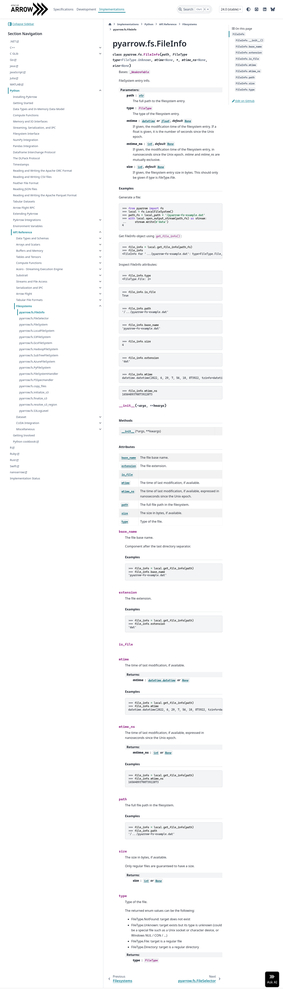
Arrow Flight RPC (24, 217)
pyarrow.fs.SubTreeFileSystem (38, 364)
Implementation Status (25, 487)
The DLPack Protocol (26, 158)
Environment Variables (28, 235)
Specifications (63, 9)
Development (86, 9)
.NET (13, 41)
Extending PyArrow (25, 223)
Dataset (21, 426)
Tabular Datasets (24, 210)
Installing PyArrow (25, 97)
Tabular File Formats (29, 309)
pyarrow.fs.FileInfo (32, 321)
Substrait (22, 284)
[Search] (194, 9)
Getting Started (23, 103)
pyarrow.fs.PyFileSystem (35, 377)
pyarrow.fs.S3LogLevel (33, 420)
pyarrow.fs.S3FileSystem (35, 346)
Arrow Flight (24, 303)
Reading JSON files (25, 194)
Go (12, 60)
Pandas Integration (25, 146)
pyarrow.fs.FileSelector (34, 327)
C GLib (14, 53)
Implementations (111, 9)
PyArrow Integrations (27, 229)
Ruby (13, 463)
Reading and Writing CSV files (32, 181)
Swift (13, 475)
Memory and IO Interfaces (30, 121)
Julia (12, 78)
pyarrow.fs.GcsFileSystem (35, 352)
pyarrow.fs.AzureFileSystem (37, 370)
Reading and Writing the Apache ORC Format (37, 173)
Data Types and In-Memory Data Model (38, 109)
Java (12, 66)
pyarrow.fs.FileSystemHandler (38, 383)
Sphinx (34, 985)
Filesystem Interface (26, 133)
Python (15, 90)
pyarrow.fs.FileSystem (33, 334)
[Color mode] (248, 9)
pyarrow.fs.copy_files (32, 395)
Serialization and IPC (29, 297)
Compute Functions (26, 115)
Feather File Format (25, 187)
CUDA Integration (27, 432)
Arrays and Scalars (28, 254)
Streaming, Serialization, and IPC (34, 127)
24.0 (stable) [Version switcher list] (230, 9)
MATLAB (15, 84)
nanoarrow (17, 481)
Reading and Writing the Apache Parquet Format (39, 202)
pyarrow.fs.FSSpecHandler (36, 389)
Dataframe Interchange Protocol (34, 152)
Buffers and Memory (29, 260)
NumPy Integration (25, 140)
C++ (12, 47)
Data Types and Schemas (32, 247)
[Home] (79, 24)
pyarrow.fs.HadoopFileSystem (38, 358)
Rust (13, 469)
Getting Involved (24, 444)
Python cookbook (24, 450)
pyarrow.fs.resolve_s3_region (38, 414)
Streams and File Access (31, 290)
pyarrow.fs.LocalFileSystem (36, 340)
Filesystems (24, 315)
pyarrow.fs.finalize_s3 (33, 407)
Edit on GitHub (243, 101)
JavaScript (16, 72)
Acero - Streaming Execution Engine (39, 278)
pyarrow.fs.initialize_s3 (34, 401)
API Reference (22, 241)
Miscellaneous (25, 438)
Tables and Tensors (28, 266)
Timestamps (21, 164)
